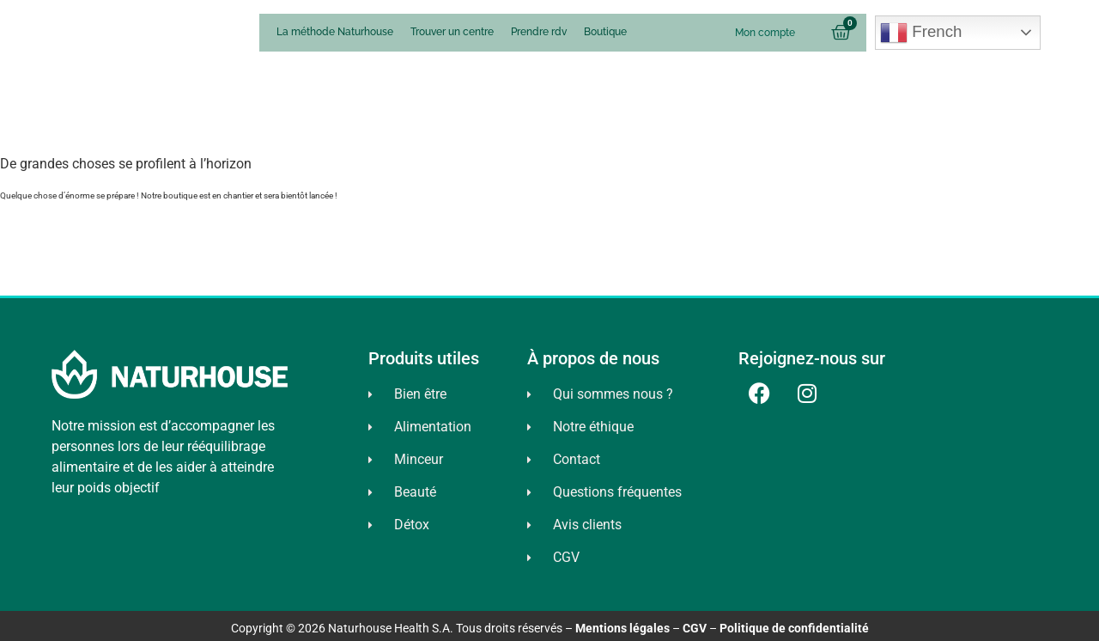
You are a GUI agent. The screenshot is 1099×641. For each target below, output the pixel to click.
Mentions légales (622, 628)
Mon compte (765, 33)
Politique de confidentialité (794, 628)
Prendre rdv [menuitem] (539, 32)
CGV (695, 628)
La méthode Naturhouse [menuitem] (334, 32)
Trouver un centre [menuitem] (452, 32)
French (921, 32)
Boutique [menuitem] (605, 32)
